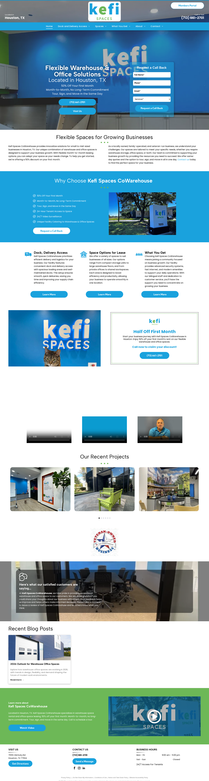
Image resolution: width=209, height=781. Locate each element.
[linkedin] (84, 768)
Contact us (183, 159)
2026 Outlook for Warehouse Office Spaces (34, 664)
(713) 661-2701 (192, 18)
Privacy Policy (65, 777)
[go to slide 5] (107, 518)
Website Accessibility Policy (139, 777)
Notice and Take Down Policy (118, 777)
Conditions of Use (101, 777)
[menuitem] (49, 26)
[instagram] (79, 768)
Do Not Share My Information (83, 777)
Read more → (17, 679)
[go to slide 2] (101, 518)
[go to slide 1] (99, 518)
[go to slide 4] (105, 518)
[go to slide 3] (103, 518)
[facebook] (75, 768)
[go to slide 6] (109, 518)
